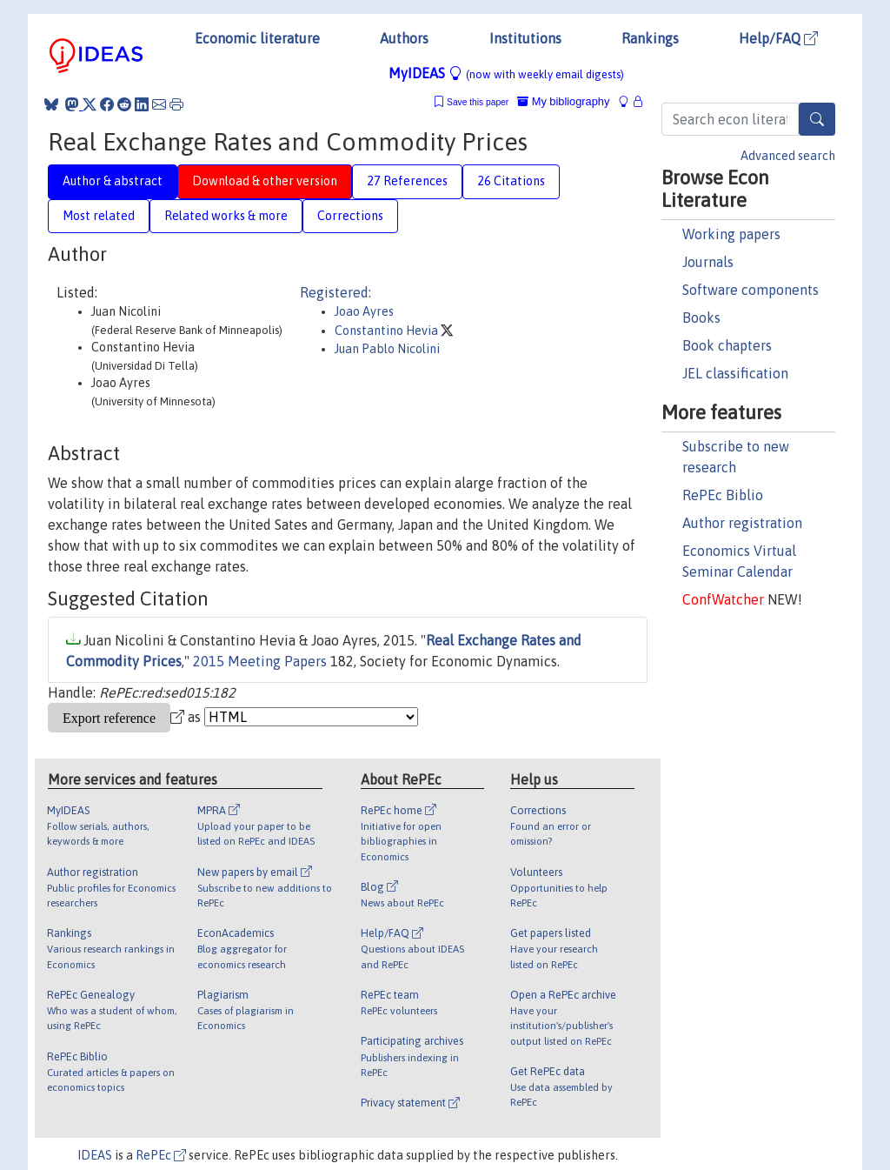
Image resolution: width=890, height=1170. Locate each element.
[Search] (817, 119)
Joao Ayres (364, 311)
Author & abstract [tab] (113, 181)
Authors (404, 38)
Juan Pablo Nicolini (387, 349)
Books (701, 317)
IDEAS (94, 1155)
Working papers (731, 234)
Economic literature (257, 38)
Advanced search (788, 156)
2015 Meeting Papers (260, 661)
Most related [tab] (99, 216)
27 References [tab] (407, 181)
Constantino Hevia (388, 331)
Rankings (650, 38)
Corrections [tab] (350, 216)
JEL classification (735, 373)
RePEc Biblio (722, 495)
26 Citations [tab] (511, 181)
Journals (708, 262)
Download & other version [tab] (264, 181)
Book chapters (727, 345)
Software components (750, 290)
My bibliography (563, 101)
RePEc (161, 1155)
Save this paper (477, 102)
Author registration (742, 523)
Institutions (525, 38)
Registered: (335, 292)
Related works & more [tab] (226, 216)
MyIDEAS (506, 73)
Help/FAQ (778, 38)
